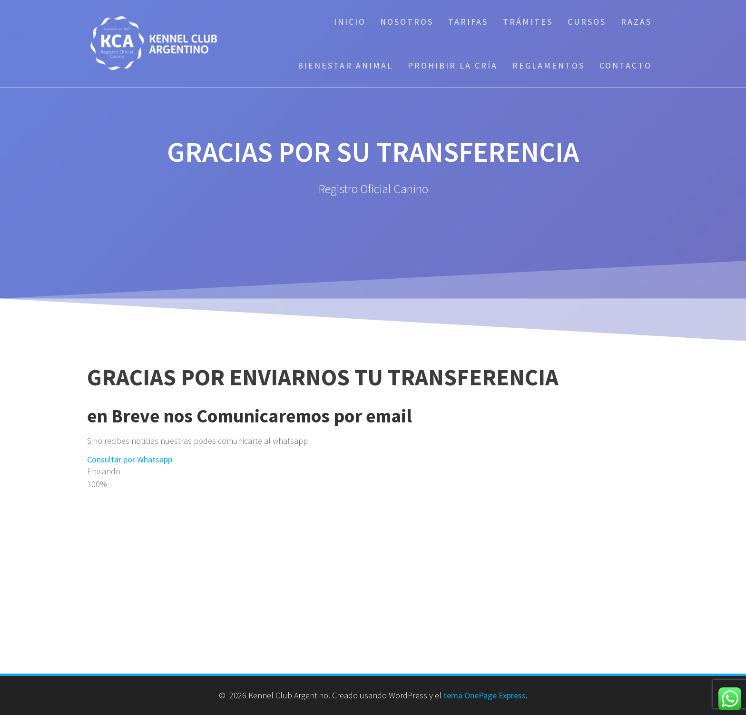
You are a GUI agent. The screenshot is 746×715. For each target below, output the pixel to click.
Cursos (587, 21)
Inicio (350, 21)
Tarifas (468, 21)
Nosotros (406, 21)
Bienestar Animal (345, 65)
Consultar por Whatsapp (129, 459)
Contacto (625, 65)
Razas (636, 21)
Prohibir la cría (453, 65)
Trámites (528, 21)
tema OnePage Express (484, 695)
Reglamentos (548, 65)
